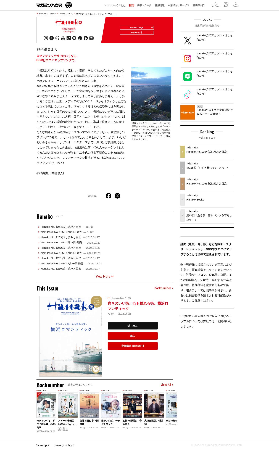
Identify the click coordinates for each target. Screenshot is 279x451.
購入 (132, 337)
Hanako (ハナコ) (66, 14)
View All (167, 386)
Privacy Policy (63, 446)
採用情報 (159, 5)
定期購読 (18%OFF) (132, 347)
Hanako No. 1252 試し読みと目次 (70, 249)
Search (236, 3)
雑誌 (131, 5)
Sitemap (41, 446)
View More (105, 278)
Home (53, 14)
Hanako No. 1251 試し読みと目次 (70, 259)
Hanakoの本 (140, 34)
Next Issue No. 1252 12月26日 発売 (71, 264)
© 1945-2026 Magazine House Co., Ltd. (214, 446)
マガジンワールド (54, 5)
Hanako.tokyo (139, 27)
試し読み (133, 327)
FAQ (226, 3)
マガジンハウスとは (115, 5)
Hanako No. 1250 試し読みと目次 (70, 269)
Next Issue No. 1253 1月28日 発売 (71, 254)
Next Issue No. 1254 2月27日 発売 (71, 243)
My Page (215, 3)
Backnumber (163, 289)
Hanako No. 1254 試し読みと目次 (67, 228)
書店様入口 (199, 5)
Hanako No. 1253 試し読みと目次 (70, 238)
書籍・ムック (144, 5)
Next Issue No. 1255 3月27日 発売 (67, 233)
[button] (170, 411)
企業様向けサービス (178, 5)
